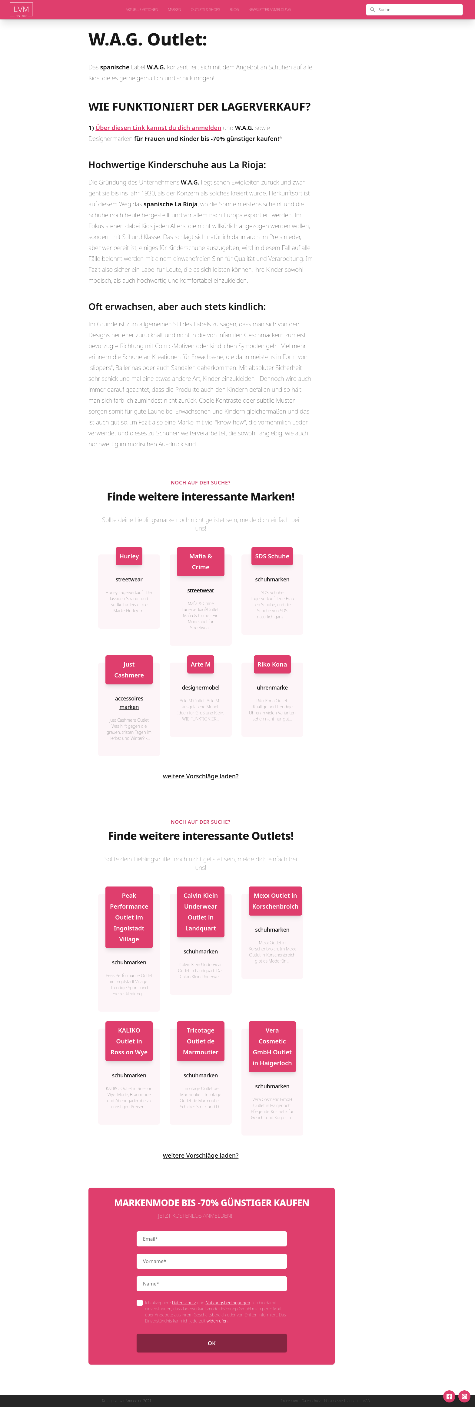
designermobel (200, 687)
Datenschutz (184, 1303)
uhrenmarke (272, 687)
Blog (234, 9)
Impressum (289, 1401)
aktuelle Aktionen (142, 9)
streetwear (129, 579)
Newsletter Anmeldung (269, 9)
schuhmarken (272, 579)
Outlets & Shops (205, 9)
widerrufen (217, 1321)
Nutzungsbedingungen (228, 1303)
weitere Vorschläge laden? (201, 776)
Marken (174, 9)
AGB (366, 1401)
